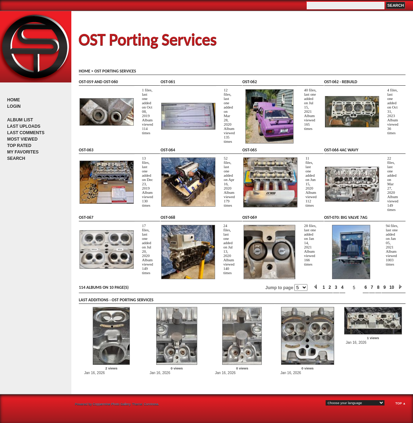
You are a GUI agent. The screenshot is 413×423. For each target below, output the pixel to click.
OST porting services (115, 71)
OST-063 (86, 149)
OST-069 (250, 217)
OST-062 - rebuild (340, 81)
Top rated (19, 145)
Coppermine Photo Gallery (111, 404)
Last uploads (23, 126)
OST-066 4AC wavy (341, 149)
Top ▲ (400, 403)
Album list (20, 119)
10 (391, 287)
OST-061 (167, 81)
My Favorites (23, 152)
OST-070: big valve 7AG (345, 217)
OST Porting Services (147, 39)
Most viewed (22, 139)
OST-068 (167, 217)
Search (16, 158)
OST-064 (167, 149)
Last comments (26, 132)
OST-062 (250, 81)
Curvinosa (151, 404)
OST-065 (250, 149)
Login (14, 106)
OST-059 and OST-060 (98, 81)
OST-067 (86, 217)
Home (13, 99)
